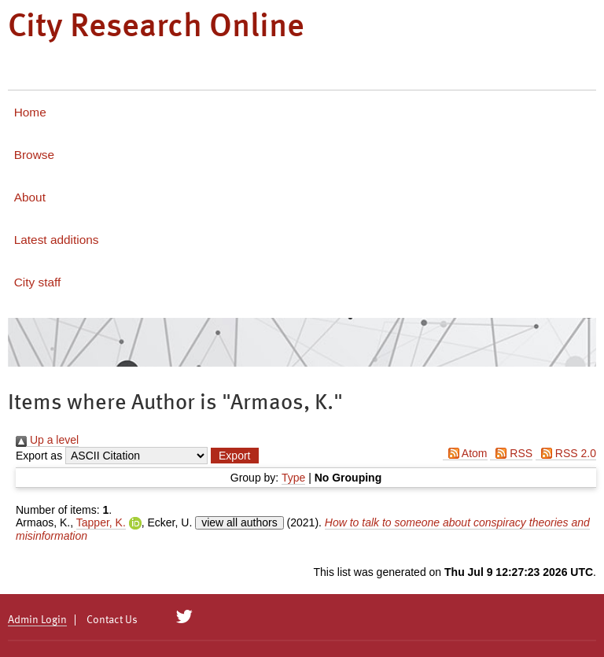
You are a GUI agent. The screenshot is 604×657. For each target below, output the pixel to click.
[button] (234, 455)
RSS (511, 453)
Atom (465, 453)
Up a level (47, 440)
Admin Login (37, 620)
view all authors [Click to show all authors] (239, 522)
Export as (39, 455)
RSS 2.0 (566, 453)
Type (293, 477)
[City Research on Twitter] (184, 617)
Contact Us (112, 620)
